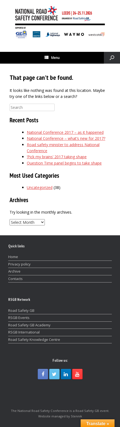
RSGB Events (19, 317)
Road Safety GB (21, 310)
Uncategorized (39, 187)
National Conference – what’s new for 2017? (66, 138)
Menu (52, 57)
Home (13, 256)
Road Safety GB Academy (29, 325)
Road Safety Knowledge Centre (34, 339)
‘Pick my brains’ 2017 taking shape (57, 156)
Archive (14, 271)
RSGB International (24, 332)
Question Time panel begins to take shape (64, 163)
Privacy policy (19, 264)
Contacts (15, 278)
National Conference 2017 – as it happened (65, 132)
